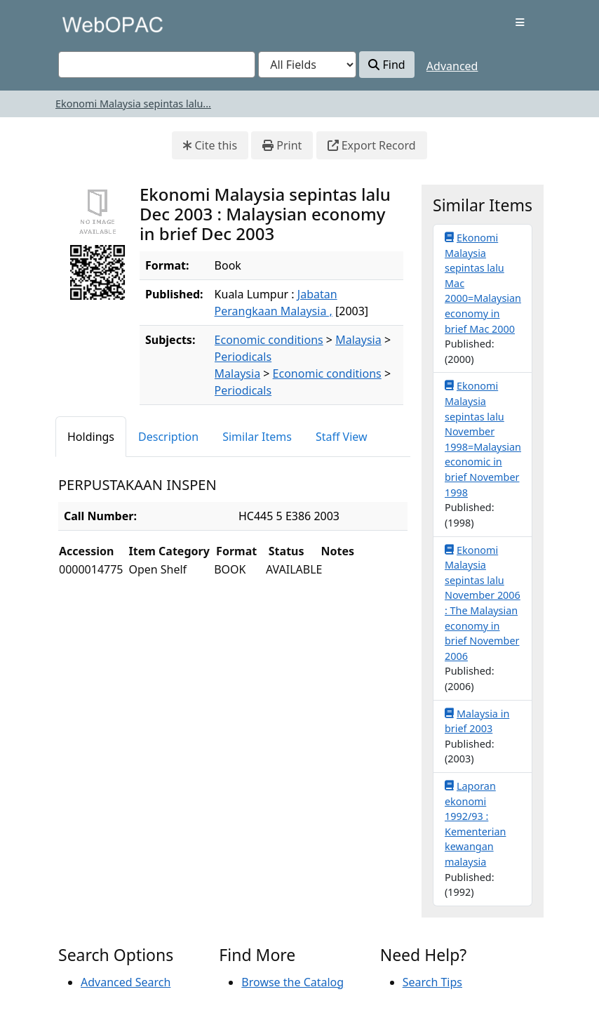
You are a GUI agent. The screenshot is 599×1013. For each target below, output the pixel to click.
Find (386, 64)
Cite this (210, 145)
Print (282, 145)
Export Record (372, 145)
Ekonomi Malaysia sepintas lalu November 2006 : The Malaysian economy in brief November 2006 (482, 603)
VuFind (83, 24)
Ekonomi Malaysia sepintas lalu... (133, 103)
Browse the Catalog (292, 982)
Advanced (452, 66)
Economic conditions (269, 339)
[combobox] (156, 64)
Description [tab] (168, 436)
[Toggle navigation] (520, 22)
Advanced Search (125, 982)
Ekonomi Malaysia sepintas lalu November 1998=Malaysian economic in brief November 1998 (483, 438)
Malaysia (358, 339)
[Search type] (307, 64)
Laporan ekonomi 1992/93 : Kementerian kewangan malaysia (475, 823)
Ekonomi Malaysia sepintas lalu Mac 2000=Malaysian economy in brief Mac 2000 (483, 283)
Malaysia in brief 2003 (477, 721)
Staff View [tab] (342, 436)
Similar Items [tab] (257, 436)
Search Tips (432, 982)
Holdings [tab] (90, 436)
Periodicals (243, 356)
